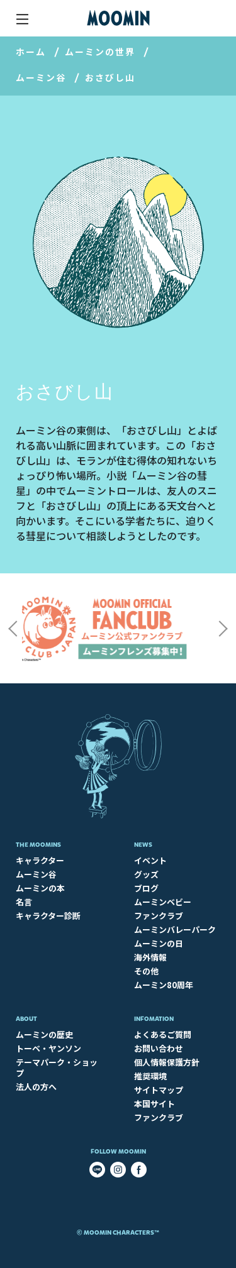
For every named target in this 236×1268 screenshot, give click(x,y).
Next (223, 628)
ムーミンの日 (158, 943)
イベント (150, 860)
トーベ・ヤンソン (48, 1048)
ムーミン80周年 (163, 984)
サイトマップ (158, 1089)
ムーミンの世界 (100, 51)
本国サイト (154, 1103)
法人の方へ (36, 1086)
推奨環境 (150, 1076)
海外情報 (150, 957)
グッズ (146, 874)
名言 (24, 901)
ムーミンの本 (40, 888)
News (143, 845)
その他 (146, 971)
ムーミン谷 (41, 77)
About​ (26, 1019)
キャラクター (40, 860)
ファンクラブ (158, 915)
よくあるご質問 (162, 1034)
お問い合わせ (158, 1048)
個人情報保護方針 (166, 1062)
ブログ (146, 888)
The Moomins (38, 845)
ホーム (31, 51)
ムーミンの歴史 (44, 1034)
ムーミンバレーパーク (175, 929)
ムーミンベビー (162, 901)
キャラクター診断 (48, 915)
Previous (12, 628)
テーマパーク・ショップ (57, 1067)
